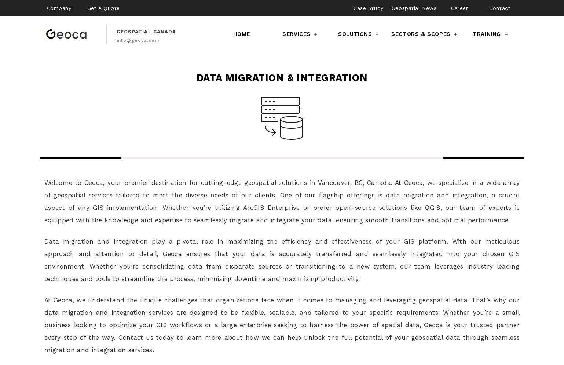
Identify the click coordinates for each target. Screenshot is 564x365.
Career (459, 8)
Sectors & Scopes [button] (424, 34)
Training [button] (491, 34)
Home (241, 34)
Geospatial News (414, 8)
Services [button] (300, 34)
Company (59, 8)
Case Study (369, 8)
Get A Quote (103, 8)
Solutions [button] (359, 34)
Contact (499, 8)
